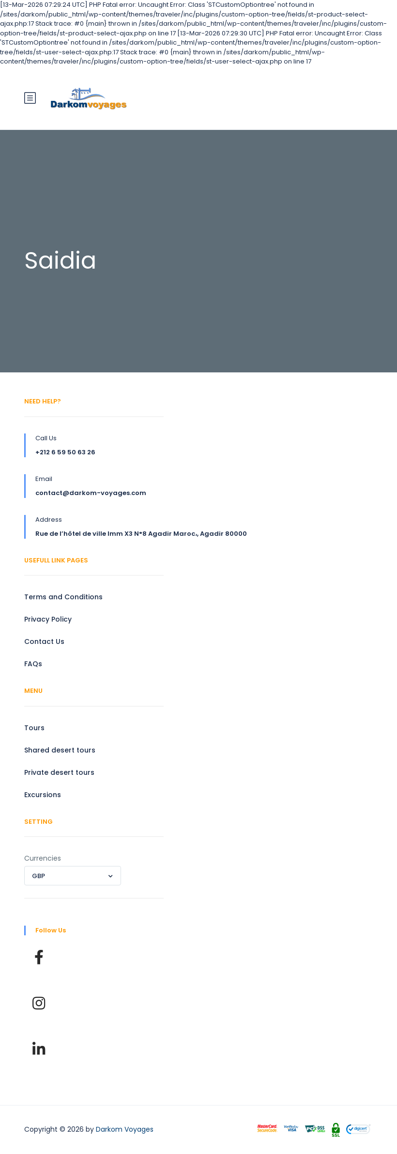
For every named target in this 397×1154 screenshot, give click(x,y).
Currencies (42, 858)
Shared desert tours (59, 750)
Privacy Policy (48, 619)
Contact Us (44, 641)
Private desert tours (59, 772)
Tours (34, 728)
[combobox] (72, 875)
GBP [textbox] (38, 876)
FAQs (33, 664)
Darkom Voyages (124, 1129)
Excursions (42, 795)
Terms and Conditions (63, 597)
